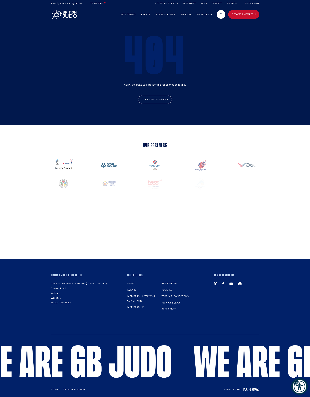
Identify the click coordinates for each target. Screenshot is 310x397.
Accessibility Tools (166, 3)
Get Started (127, 14)
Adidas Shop (252, 3)
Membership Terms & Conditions (141, 298)
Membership (135, 307)
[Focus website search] (221, 14)
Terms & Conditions (175, 296)
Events (145, 14)
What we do (204, 14)
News (204, 3)
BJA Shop (232, 3)
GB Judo (186, 14)
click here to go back (155, 99)
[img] (64, 14)
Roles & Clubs (165, 14)
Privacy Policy (171, 302)
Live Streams (97, 3)
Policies (167, 289)
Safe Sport (189, 3)
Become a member (242, 14)
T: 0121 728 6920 (61, 302)
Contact (217, 3)
